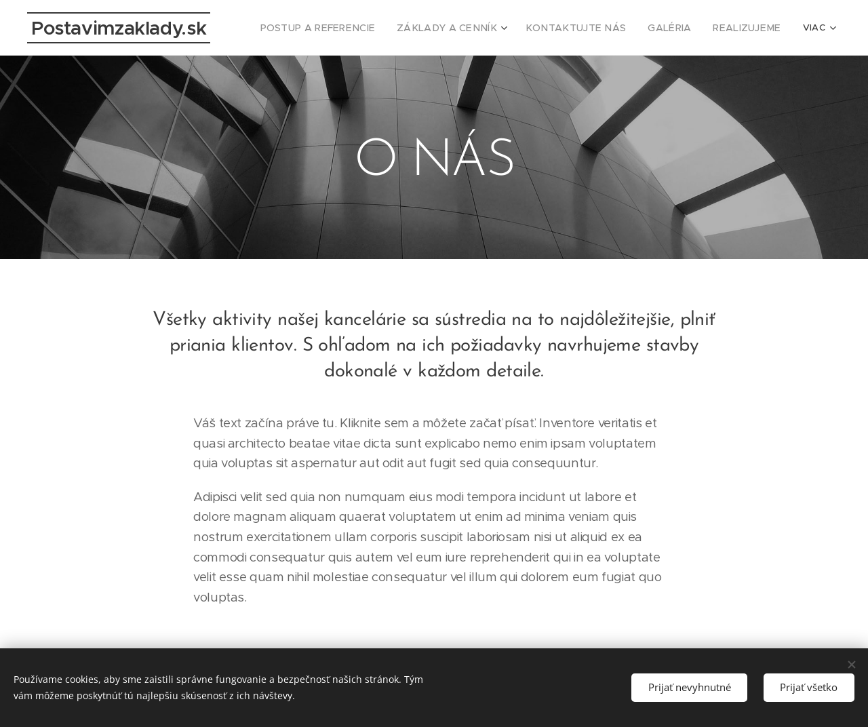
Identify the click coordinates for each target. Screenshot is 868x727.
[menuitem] (355, 28)
